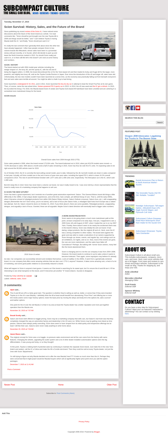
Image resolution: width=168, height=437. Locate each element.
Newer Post (9, 385)
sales (19, 279)
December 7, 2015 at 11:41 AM (21, 364)
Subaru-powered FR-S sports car (50, 86)
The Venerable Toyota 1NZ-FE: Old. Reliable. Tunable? (148, 194)
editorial (13, 279)
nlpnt (12, 290)
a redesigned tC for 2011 (25, 84)
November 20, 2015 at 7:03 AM (21, 329)
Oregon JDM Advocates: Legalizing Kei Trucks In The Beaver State (143, 137)
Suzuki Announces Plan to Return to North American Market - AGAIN (149, 182)
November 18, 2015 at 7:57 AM (21, 310)
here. (127, 314)
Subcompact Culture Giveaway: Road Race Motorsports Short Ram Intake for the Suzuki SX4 (149, 220)
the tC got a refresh (100, 86)
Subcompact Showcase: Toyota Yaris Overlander (148, 232)
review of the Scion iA (33, 31)
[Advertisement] (144, 60)
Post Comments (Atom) (65, 393)
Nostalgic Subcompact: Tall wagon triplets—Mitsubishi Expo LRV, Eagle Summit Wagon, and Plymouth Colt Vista (150, 209)
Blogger (97, 432)
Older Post (112, 385)
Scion (24, 279)
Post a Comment (13, 369)
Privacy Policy (84, 422)
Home (61, 385)
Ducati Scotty (15, 315)
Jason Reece (15, 334)
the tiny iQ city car (65, 84)
